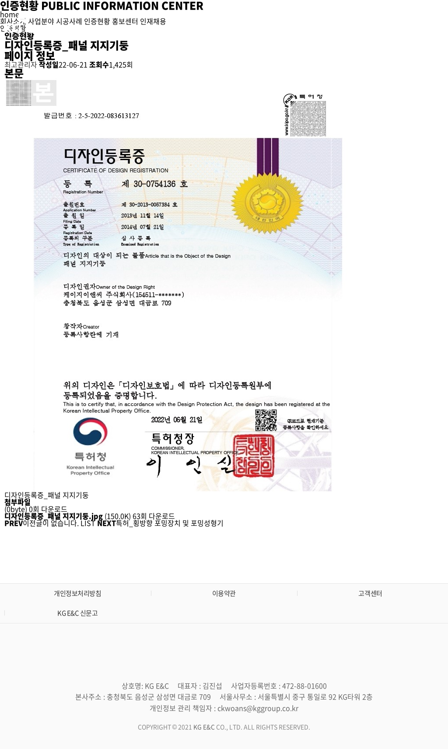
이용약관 (224, 593)
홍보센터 (360, 22)
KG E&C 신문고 (77, 613)
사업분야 (247, 22)
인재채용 (398, 22)
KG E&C (204, 726)
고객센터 (370, 593)
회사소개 (210, 22)
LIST (87, 523)
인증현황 (322, 22)
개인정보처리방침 (77, 593)
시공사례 (285, 22)
